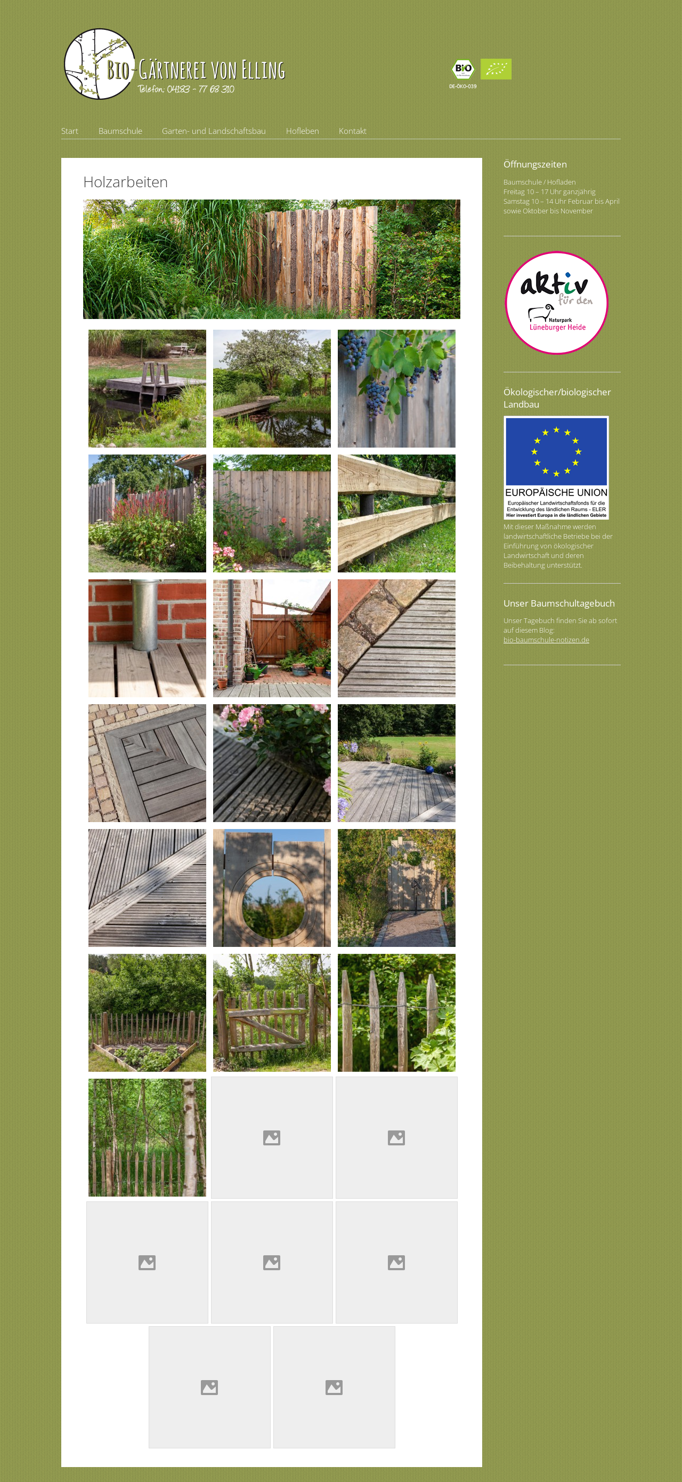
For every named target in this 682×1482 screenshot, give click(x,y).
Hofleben (302, 130)
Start (69, 130)
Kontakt (353, 130)
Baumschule (120, 130)
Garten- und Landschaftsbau (214, 130)
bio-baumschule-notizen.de (546, 639)
